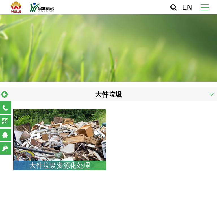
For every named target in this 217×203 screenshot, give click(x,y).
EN (187, 7)
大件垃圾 (108, 94)
